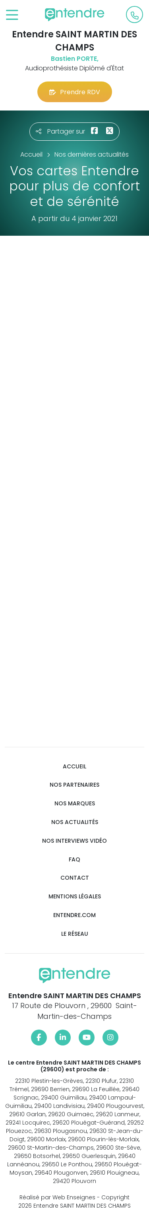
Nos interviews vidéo (74, 841)
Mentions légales (74, 896)
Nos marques (74, 803)
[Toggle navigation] (12, 15)
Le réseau (74, 934)
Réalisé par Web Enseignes (57, 1197)
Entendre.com (74, 915)
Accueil (74, 766)
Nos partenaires (74, 785)
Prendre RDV (74, 92)
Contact (74, 878)
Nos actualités (74, 822)
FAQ (74, 859)
